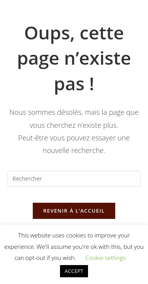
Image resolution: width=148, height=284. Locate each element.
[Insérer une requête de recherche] (74, 179)
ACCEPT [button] (74, 271)
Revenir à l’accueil (74, 210)
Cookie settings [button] (105, 258)
